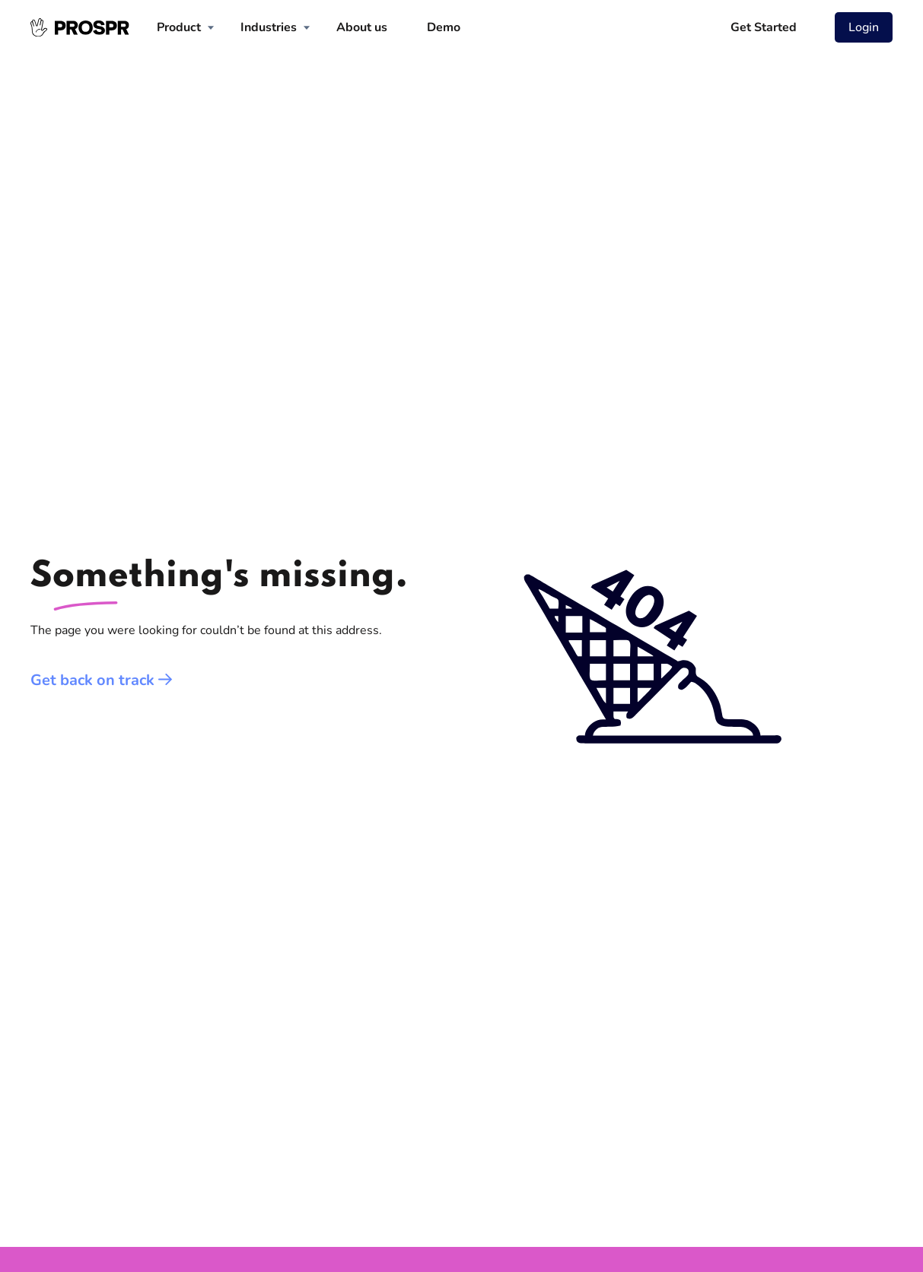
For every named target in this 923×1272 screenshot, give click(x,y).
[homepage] (79, 27)
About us (361, 27)
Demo (443, 27)
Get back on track (101, 680)
